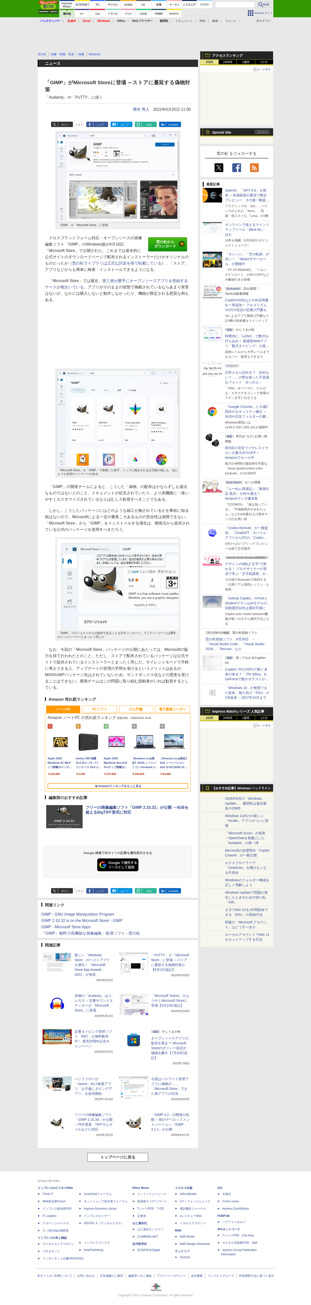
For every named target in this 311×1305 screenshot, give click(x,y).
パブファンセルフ (234, 1222)
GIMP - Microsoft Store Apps (65, 927)
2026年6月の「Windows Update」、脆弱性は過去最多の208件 (246, 803)
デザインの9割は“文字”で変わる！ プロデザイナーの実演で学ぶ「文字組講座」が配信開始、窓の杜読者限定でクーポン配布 (247, 573)
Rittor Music (140, 1188)
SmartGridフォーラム (98, 1194)
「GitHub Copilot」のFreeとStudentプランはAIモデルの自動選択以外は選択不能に (246, 603)
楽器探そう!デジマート (152, 1201)
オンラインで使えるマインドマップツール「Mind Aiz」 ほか (247, 229)
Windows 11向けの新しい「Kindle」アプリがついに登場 (246, 820)
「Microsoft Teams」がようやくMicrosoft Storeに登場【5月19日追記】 (170, 1000)
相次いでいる (72, 287)
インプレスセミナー (97, 1216)
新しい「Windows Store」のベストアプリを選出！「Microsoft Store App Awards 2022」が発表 (92, 964)
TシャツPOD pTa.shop (238, 1235)
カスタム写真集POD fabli (239, 1242)
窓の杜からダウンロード (169, 244)
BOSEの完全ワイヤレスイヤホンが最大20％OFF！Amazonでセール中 (246, 453)
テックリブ (182, 1251)
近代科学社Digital (148, 1250)
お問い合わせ (86, 1275)
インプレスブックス (97, 1242)
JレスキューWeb (191, 1216)
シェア (100, 124)
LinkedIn (173, 124)
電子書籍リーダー (172, 709)
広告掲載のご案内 (111, 1275)
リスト (79, 124)
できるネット (51, 1251)
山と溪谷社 (139, 1223)
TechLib (185, 1257)
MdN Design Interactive (195, 1244)
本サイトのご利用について (54, 1275)
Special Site (221, 132)
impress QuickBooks (235, 1208)
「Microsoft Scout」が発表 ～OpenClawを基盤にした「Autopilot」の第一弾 (245, 838)
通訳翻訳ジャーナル (193, 1208)
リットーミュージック (151, 1194)
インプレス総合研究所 (57, 1208)
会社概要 (197, 1275)
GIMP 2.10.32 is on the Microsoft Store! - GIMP (82, 921)
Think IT (48, 1194)
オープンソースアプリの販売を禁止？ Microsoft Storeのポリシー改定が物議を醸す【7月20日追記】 (170, 1048)
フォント (231, 21)
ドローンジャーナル (56, 1223)
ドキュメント (184, 21)
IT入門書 (136, 709)
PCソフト (99, 709)
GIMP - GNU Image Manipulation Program (77, 914)
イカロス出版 (183, 1188)
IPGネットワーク (228, 1229)
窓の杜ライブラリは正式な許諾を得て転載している (117, 263)
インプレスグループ (221, 1275)
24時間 (227, 62)
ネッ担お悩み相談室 (56, 1230)
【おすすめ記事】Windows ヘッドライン (241, 788)
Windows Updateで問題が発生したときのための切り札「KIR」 (246, 897)
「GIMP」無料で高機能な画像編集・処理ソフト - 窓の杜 (90, 933)
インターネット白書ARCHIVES (63, 1258)
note (149, 124)
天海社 (226, 1194)
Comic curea (230, 1201)
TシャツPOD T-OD (150, 1208)
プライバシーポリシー (171, 1275)
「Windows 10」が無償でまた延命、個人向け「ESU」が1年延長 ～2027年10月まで (247, 692)
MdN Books (187, 1236)
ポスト (65, 124)
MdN (178, 1230)
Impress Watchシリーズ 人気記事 (238, 711)
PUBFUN (223, 1216)
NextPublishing (93, 1250)
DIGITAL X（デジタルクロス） (104, 1223)
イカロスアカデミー (193, 1223)
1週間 (246, 62)
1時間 (209, 62)
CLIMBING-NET (147, 1236)
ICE (219, 1188)
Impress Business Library (100, 1208)
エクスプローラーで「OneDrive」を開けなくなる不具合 (246, 867)
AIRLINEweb (188, 1194)
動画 (215, 21)
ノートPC (63, 709)
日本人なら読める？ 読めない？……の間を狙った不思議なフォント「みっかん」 (247, 377)
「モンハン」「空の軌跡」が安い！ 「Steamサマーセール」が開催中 (247, 259)
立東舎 (141, 1216)
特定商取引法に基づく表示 (256, 1275)
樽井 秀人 (141, 109)
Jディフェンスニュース (195, 1201)
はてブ (125, 124)
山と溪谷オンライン (150, 1229)
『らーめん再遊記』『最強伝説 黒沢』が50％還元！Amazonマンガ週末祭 (247, 493)
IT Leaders (49, 1216)
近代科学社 (139, 1244)
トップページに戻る (117, 1157)
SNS (202, 21)
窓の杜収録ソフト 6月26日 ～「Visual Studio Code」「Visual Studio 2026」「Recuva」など (235, 644)
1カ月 (264, 62)
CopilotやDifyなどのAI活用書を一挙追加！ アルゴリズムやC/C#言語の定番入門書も (246, 305)
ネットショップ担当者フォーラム (106, 1201)
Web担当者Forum (54, 1201)
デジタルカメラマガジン (59, 1244)
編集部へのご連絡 (140, 1275)
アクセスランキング (227, 55)
